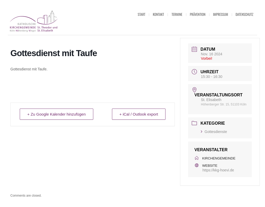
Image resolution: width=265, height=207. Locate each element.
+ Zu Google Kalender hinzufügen (56, 114)
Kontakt (158, 14)
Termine (176, 14)
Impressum (220, 14)
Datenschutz (244, 14)
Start (141, 14)
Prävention (198, 14)
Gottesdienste (214, 132)
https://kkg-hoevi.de (218, 170)
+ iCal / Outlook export (139, 114)
